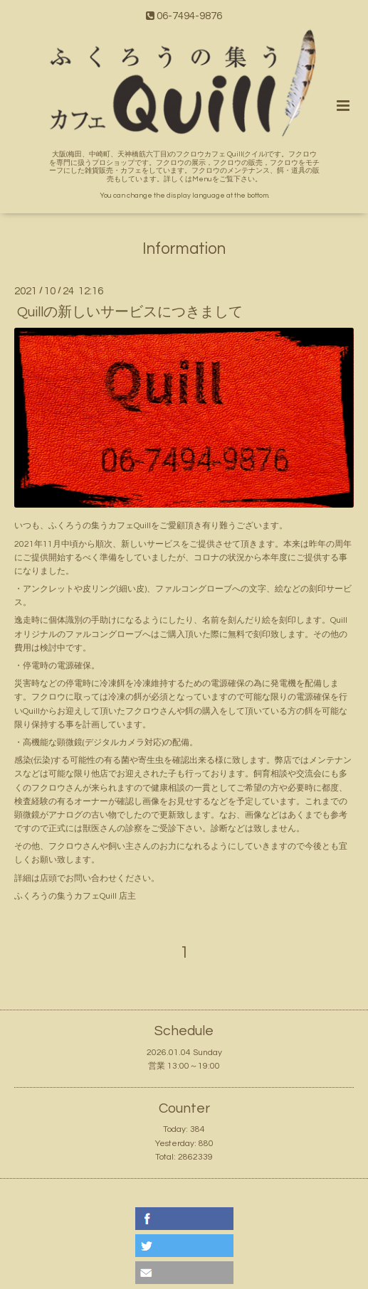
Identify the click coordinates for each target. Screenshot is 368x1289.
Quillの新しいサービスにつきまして (130, 311)
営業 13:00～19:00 (184, 1066)
